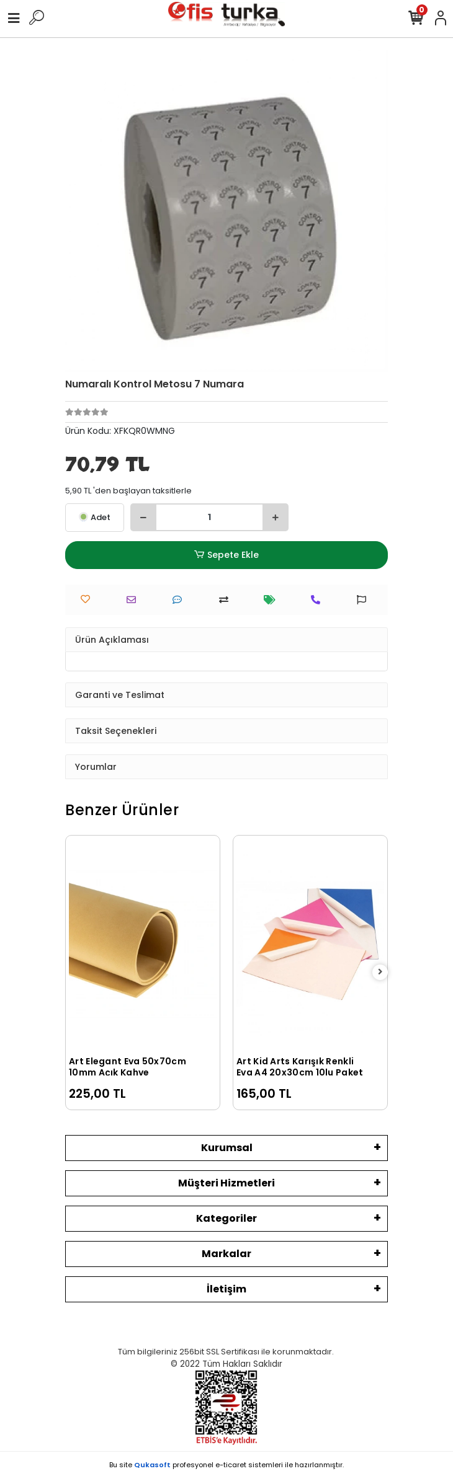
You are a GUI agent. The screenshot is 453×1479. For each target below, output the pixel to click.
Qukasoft (152, 1465)
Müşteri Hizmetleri (226, 1183)
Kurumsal (227, 1148)
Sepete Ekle (226, 555)
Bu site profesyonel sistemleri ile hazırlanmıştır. (226, 1465)
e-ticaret (230, 1465)
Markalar (226, 1254)
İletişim (226, 1289)
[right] (380, 972)
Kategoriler (226, 1218)
